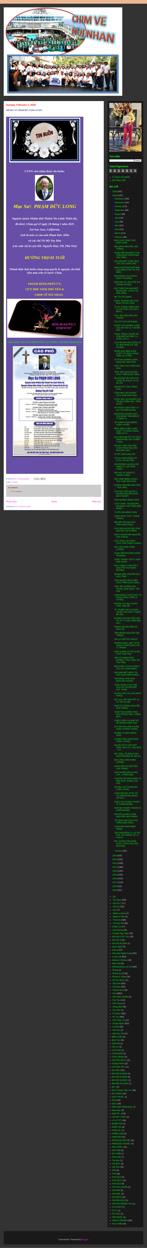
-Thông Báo (117, 1007)
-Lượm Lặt (116, 957)
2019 (114, 875)
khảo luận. (116, 1110)
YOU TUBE (117, 1224)
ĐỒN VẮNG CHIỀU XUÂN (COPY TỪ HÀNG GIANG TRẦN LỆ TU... (126, 431)
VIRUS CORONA (119, 1220)
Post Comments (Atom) (22, 506)
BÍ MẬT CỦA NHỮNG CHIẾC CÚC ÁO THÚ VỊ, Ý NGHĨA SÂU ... (127, 327)
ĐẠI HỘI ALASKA (119, 1074)
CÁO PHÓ (116, 1050)
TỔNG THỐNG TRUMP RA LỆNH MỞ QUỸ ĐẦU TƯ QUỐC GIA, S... (126, 336)
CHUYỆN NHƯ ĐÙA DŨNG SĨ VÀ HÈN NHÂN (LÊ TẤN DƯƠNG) (127, 345)
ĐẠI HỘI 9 (116, 1070)
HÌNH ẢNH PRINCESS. (122, 1107)
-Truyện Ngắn (118, 1023)
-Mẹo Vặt (116, 963)
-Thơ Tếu (116, 1000)
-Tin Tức (115, 1017)
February (119, 237)
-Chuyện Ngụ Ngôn (120, 933)
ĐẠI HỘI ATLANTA (120, 1083)
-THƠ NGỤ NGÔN (120, 997)
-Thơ (114, 993)
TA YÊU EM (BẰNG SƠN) (125, 512)
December (119, 199)
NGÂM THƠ (117, 1124)
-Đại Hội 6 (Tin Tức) (120, 937)
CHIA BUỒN (117, 1054)
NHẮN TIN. (117, 1127)
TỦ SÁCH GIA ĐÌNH (121, 177)
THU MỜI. (116, 1194)
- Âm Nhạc (116, 900)
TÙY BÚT (116, 1214)
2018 (114, 879)
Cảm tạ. (115, 1047)
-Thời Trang (117, 1003)
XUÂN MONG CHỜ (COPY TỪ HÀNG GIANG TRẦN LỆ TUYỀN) (127, 597)
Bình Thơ (116, 1040)
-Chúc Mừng (117, 930)
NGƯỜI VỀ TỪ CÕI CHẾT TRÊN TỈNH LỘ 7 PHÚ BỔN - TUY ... (127, 747)
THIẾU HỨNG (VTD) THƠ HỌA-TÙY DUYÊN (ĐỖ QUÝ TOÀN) (125, 687)
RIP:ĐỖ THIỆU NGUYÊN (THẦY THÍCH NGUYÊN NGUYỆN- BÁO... (125, 448)
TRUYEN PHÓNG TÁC (122, 1204)
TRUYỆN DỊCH (118, 1200)
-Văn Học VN (117, 1033)
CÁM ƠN (116, 1043)
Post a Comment (16, 491)
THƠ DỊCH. (117, 1180)
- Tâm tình (116, 920)
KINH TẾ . (116, 1114)
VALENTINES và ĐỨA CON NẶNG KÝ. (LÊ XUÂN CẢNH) (126, 466)
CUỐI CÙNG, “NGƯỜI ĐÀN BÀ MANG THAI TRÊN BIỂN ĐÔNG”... (127, 506)
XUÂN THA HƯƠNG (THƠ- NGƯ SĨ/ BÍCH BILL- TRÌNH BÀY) (127, 714)
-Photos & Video (119, 977)
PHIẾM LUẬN (118, 1134)
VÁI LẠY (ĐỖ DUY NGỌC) (126, 639)
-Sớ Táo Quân (118, 980)
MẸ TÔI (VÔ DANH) (123, 297)
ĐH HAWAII (117, 1094)
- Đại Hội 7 (116, 903)
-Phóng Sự (116, 973)
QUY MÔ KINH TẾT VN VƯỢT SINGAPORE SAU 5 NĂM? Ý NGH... (127, 439)
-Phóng (115, 970)
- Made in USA (118, 917)
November (119, 203)
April (117, 229)
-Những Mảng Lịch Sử (122, 967)
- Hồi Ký (115, 907)
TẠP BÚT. (116, 1164)
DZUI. (114, 1104)
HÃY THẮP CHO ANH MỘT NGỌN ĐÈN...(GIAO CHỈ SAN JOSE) (126, 290)
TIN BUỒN (116, 1197)
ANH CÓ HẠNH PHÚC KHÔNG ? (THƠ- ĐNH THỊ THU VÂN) (127, 660)
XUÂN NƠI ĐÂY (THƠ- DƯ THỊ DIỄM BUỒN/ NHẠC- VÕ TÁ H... (126, 795)
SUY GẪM (116, 1154)
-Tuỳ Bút (115, 1027)
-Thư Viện (116, 1010)
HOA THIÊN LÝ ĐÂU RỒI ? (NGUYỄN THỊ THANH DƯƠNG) (126, 568)
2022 (114, 863)
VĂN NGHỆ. (117, 1217)
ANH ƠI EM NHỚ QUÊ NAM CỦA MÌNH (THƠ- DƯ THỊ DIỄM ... (126, 269)
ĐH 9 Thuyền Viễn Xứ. (122, 1090)
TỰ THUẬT (117, 1207)
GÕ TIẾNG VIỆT (119, 180)
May (117, 225)
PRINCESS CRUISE (121, 1140)
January (118, 851)
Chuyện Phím (118, 1063)
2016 (114, 886)
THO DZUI (116, 1184)
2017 (114, 882)
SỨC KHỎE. (117, 1147)
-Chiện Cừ (116, 927)
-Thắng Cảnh (117, 990)
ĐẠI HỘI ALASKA (119, 1077)
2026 (114, 191)
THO (114, 1170)
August (118, 214)
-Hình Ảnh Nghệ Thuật (121, 953)
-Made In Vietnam (119, 960)
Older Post (96, 501)
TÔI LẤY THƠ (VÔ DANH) (125, 322)
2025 (114, 195)
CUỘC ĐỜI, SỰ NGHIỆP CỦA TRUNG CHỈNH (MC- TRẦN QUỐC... (127, 401)
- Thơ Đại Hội (118, 923)
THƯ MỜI (116, 1190)
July (117, 218)
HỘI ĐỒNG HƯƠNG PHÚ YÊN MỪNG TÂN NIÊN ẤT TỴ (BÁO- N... (126, 416)
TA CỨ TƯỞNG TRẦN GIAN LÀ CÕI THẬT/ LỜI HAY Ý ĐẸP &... (126, 309)
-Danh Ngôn (117, 947)
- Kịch (114, 910)
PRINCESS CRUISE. (121, 1144)
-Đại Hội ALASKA (119, 943)
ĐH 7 (114, 1087)
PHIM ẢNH (116, 1137)
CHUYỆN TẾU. (118, 1067)
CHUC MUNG (118, 1057)
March (118, 233)
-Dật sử (115, 950)
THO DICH (116, 1177)
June (117, 222)
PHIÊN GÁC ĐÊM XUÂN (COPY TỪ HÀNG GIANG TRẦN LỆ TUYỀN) (126, 353)
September (120, 210)
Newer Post (11, 501)
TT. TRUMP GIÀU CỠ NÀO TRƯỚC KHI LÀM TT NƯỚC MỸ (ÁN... (127, 612)
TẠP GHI (116, 1167)
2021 (114, 867)
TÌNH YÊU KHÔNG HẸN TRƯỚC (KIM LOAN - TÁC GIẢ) (127, 588)
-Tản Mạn (116, 987)
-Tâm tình (116, 983)
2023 (114, 859)
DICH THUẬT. (118, 1097)
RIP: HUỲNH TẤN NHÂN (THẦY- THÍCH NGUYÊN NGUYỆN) (126, 843)
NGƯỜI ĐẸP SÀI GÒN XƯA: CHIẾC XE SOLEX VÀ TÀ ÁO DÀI (126, 380)
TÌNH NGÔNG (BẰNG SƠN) (126, 500)
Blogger (85, 1239)
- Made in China (119, 913)
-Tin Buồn (14, 482)
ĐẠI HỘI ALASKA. (120, 1080)
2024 (114, 856)
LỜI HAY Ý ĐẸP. (119, 1117)
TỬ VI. (114, 1210)
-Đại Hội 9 (116, 940)
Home (54, 501)
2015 (114, 890)
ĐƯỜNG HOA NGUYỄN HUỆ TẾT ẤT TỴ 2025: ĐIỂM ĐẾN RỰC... (127, 620)
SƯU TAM (116, 1150)
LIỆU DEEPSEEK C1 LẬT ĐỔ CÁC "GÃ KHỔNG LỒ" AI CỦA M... (127, 835)
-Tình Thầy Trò (118, 1020)
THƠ (114, 1174)
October (118, 206)
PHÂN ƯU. (116, 1130)
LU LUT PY (117, 1120)
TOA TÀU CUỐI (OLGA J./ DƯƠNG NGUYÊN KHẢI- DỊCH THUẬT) (126, 493)
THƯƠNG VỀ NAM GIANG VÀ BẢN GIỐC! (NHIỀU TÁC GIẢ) (127, 780)
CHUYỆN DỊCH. (119, 1060)
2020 (114, 871)
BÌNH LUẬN (117, 1037)
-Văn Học (116, 1030)
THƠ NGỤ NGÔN (119, 1187)
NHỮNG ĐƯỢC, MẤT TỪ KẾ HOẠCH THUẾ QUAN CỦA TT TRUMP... (127, 645)
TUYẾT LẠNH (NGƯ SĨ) (124, 454)
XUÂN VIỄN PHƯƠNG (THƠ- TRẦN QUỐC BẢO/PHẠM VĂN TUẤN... (127, 255)
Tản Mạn (116, 1160)
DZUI (114, 1100)
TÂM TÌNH (116, 1157)
